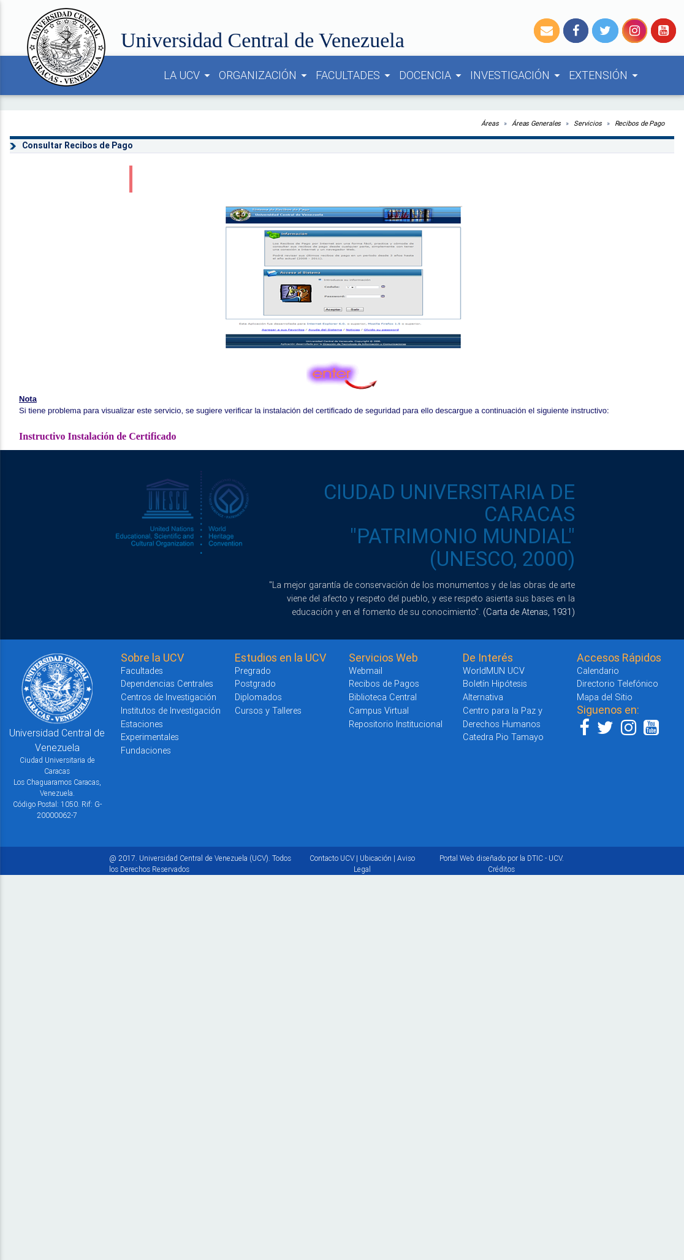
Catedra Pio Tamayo (503, 737)
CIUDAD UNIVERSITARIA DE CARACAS (449, 503)
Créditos (501, 869)
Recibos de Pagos (384, 683)
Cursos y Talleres (268, 710)
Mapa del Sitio (605, 697)
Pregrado (253, 670)
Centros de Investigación (168, 697)
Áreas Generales (536, 123)
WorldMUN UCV (494, 670)
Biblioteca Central (383, 697)
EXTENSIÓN (605, 75)
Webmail (365, 670)
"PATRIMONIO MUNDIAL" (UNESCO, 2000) (462, 547)
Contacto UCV (332, 858)
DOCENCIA (432, 75)
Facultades (142, 670)
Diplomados (258, 697)
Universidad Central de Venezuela (263, 40)
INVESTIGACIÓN (517, 75)
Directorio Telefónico (617, 683)
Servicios (587, 123)
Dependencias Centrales (167, 683)
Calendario (598, 670)
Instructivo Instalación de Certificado (97, 436)
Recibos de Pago (640, 123)
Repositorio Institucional (396, 724)
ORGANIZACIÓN (265, 75)
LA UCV (189, 75)
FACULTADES (355, 75)
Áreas (490, 123)
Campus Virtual (379, 710)
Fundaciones (146, 750)
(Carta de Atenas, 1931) (529, 611)
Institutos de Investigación (171, 710)
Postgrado (255, 683)
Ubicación (376, 858)
